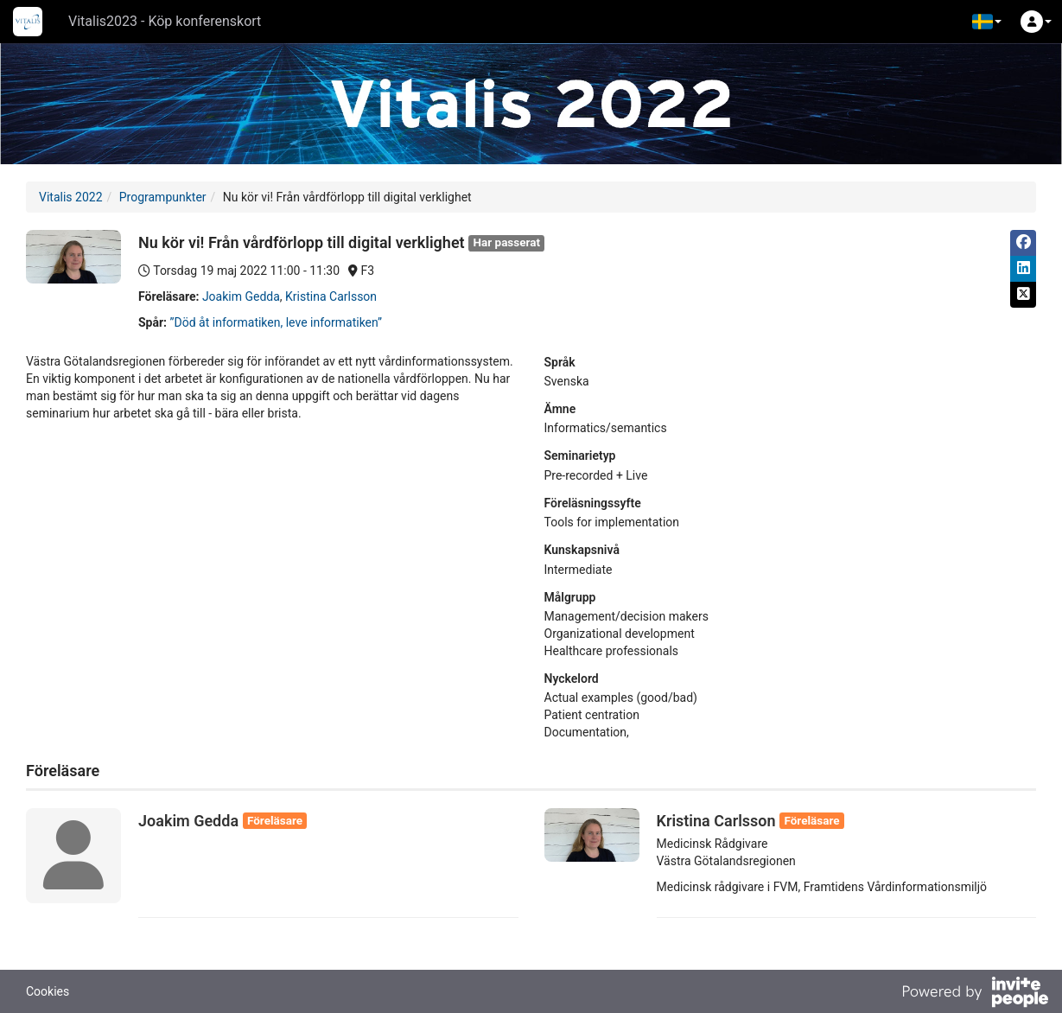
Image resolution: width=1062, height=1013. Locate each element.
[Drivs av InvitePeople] (974, 994)
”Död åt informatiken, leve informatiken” (276, 322)
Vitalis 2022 (71, 197)
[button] (986, 21)
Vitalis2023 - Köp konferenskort (164, 21)
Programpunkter (163, 197)
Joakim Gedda (241, 296)
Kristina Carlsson (331, 296)
